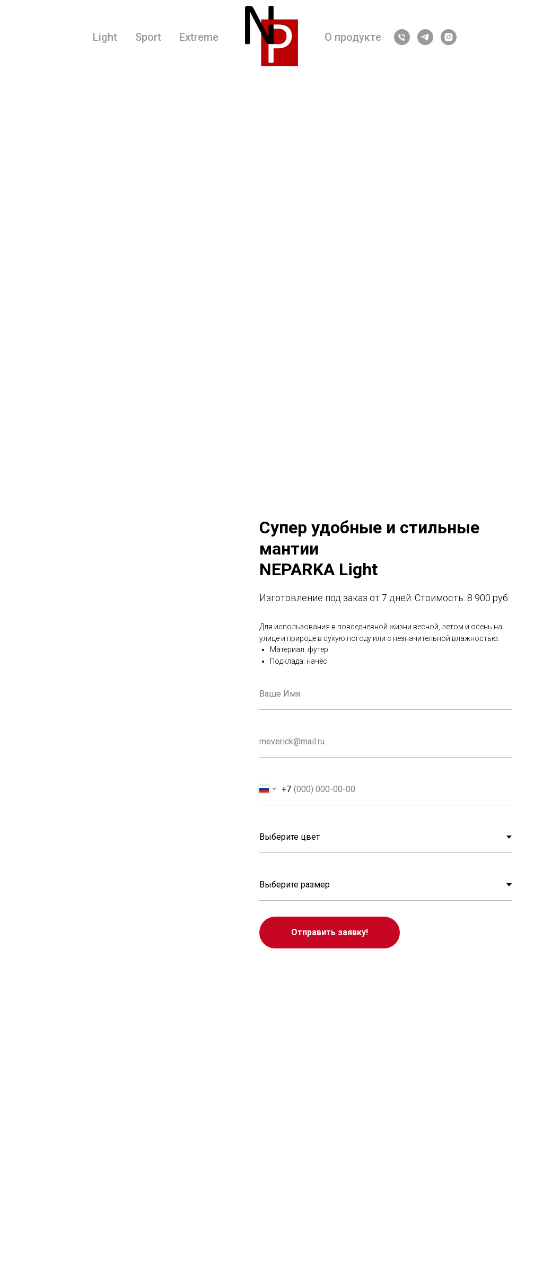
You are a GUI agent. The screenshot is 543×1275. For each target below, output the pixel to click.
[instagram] (449, 37)
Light (105, 37)
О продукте (353, 37)
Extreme (198, 37)
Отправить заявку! (329, 932)
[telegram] (425, 37)
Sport (148, 37)
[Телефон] (402, 37)
